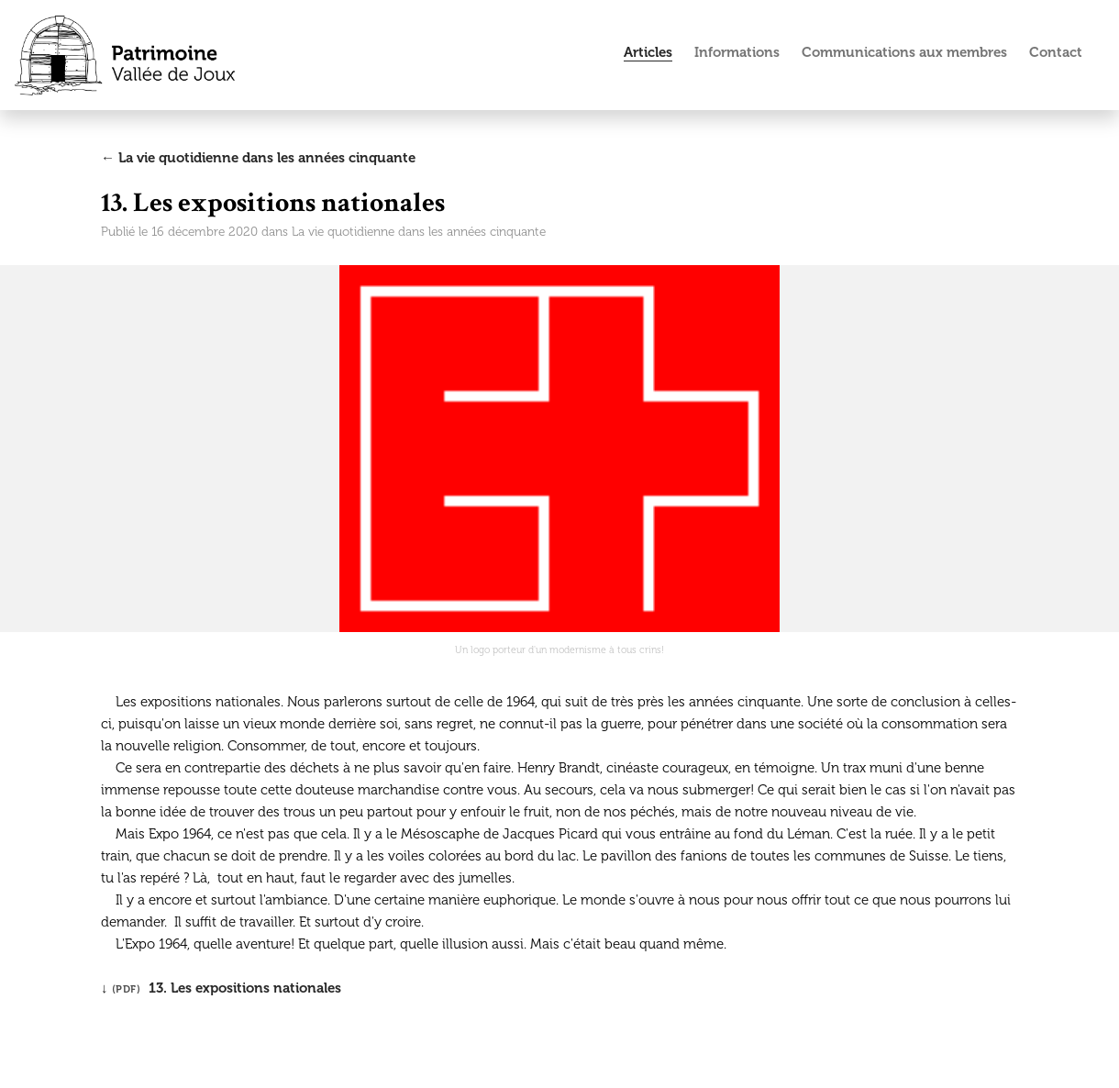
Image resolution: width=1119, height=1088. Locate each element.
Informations (737, 52)
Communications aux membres (904, 52)
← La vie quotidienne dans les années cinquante (258, 158)
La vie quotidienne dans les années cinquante (419, 231)
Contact (1055, 52)
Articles (648, 52)
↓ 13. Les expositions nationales (221, 988)
